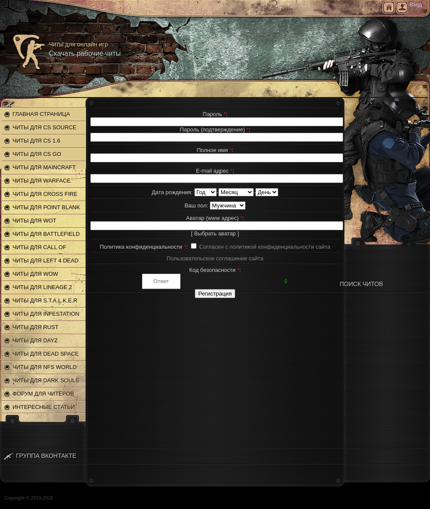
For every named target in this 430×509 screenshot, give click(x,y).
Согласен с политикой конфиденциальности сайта (264, 247)
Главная (389, 7)
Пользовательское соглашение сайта (215, 258)
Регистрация (402, 7)
